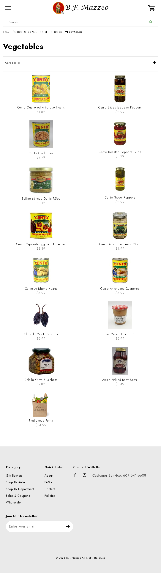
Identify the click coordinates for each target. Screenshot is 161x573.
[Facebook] (76, 476)
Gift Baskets (14, 475)
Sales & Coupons (18, 496)
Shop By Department (20, 489)
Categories (80, 62)
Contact (50, 489)
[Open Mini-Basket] (153, 8)
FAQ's (49, 482)
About (49, 475)
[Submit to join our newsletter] (68, 526)
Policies (50, 496)
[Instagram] (86, 476)
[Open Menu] (8, 8)
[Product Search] (73, 22)
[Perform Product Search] (150, 22)
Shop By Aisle (15, 482)
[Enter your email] (34, 526)
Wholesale (13, 502)
